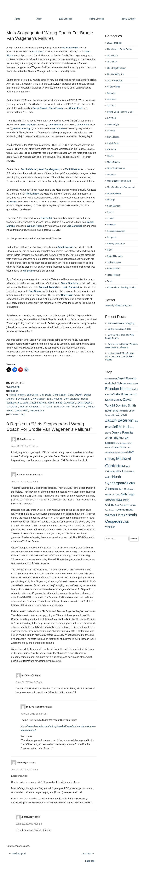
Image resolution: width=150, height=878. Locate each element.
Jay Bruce (28, 270)
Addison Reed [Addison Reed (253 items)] (111, 379)
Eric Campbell (74, 226)
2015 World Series (115, 74)
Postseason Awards (116, 231)
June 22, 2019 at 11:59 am (25, 446)
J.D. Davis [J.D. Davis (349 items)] (121, 414)
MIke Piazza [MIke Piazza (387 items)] (123, 471)
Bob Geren (35, 291)
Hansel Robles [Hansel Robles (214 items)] (110, 415)
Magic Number (113, 162)
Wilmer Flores (35, 226)
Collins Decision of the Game (120, 112)
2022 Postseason (115, 80)
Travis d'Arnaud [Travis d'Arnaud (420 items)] (123, 509)
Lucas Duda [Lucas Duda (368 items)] (119, 447)
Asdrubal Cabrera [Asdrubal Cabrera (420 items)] (116, 383)
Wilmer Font (75, 108)
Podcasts (111, 225)
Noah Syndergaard (49, 169)
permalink (14, 387)
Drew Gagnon (27, 124)
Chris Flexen (56, 108)
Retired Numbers (115, 256)
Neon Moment (113, 206)
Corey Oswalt (40, 108)
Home (17, 19)
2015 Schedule (65, 19)
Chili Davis (67, 295)
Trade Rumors (113, 275)
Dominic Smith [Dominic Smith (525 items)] (126, 405)
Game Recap (113, 137)
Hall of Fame (113, 143)
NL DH (110, 218)
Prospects (111, 237)
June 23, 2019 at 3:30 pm (24, 769)
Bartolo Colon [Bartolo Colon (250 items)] (132, 383)
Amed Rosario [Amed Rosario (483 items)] (126, 378)
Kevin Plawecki (70, 287)
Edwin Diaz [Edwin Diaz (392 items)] (111, 410)
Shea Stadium (113, 268)
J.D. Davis (37, 51)
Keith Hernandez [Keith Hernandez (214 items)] (121, 443)
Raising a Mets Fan (116, 243)
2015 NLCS (112, 55)
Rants (109, 250)
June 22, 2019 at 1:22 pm (24, 481)
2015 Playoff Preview (116, 68)
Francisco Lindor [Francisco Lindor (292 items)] (126, 411)
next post (88, 853)
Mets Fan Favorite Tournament (121, 187)
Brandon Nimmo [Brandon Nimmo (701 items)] (118, 389)
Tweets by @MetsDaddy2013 (118, 305)
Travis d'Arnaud (62, 406)
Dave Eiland (22, 399)
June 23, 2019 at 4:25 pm (29, 824)
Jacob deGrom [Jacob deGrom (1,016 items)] (119, 420)
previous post (17, 853)
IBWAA (110, 156)
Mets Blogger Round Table (119, 181)
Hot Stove (111, 149)
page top (89, 861)
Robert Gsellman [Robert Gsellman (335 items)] (125, 489)
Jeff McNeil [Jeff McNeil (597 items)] (120, 427)
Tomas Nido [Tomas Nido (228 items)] (131, 505)
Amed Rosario (65, 247)
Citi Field (111, 105)
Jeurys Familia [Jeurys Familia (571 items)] (122, 432)
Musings (13, 391)
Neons (110, 212)
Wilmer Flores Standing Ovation (121, 287)
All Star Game (113, 87)
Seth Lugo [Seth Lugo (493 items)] (127, 494)
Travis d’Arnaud (48, 287)
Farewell (111, 130)
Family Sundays (128, 19)
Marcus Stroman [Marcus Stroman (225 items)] (121, 453)
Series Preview (114, 262)
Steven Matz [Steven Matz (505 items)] (113, 499)
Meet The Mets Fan (116, 168)
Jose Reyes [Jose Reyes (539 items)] (113, 438)
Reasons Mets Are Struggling (121, 323)
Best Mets (111, 99)
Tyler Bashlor (55, 124)
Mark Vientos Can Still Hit (119, 329)
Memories (111, 174)
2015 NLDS (112, 62)
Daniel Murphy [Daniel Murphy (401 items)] (113, 399)
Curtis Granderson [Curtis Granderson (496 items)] (124, 394)
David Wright (113, 124)
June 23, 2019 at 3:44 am (34, 713)
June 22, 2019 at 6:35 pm (29, 682)
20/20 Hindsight (114, 43)
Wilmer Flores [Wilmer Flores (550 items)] (115, 515)
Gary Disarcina (71, 399)
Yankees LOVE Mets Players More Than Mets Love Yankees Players (119, 356)
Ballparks (111, 93)
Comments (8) (16, 414)
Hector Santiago (22, 128)
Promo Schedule (96, 19)
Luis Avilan (83, 124)
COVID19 (111, 118)
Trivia (109, 281)
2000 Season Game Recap (119, 49)
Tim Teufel (46, 218)
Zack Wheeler (72, 169)
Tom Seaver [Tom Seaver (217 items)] (109, 510)
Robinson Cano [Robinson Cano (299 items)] (112, 494)
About (39, 19)
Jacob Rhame (57, 128)
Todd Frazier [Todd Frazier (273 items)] (120, 505)
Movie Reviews (114, 193)
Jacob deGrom (29, 169)
